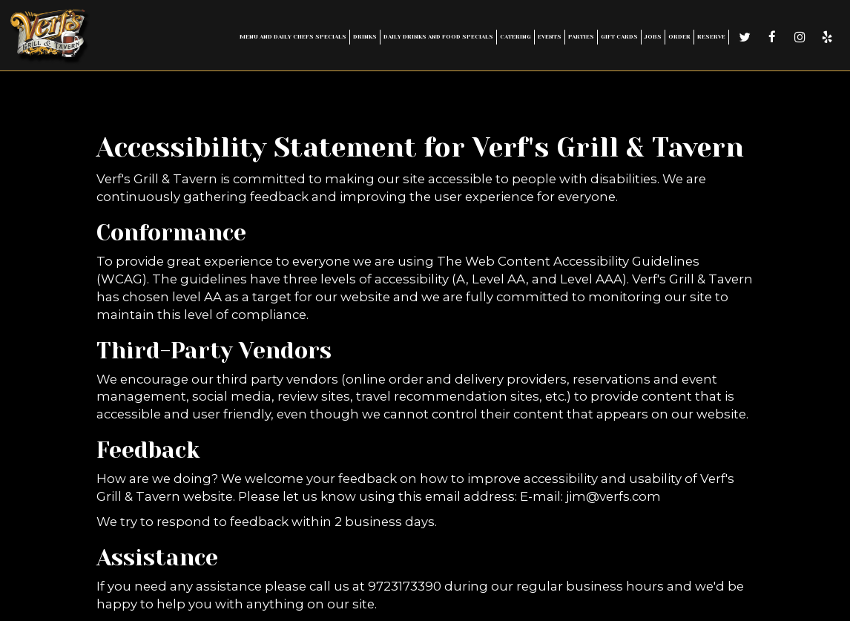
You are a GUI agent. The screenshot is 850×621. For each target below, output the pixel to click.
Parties (581, 36)
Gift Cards (619, 36)
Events (549, 36)
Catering (515, 36)
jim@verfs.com (613, 496)
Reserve (711, 36)
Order (679, 36)
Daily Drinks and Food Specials (438, 36)
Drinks (365, 36)
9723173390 (404, 586)
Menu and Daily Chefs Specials (293, 36)
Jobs (653, 36)
